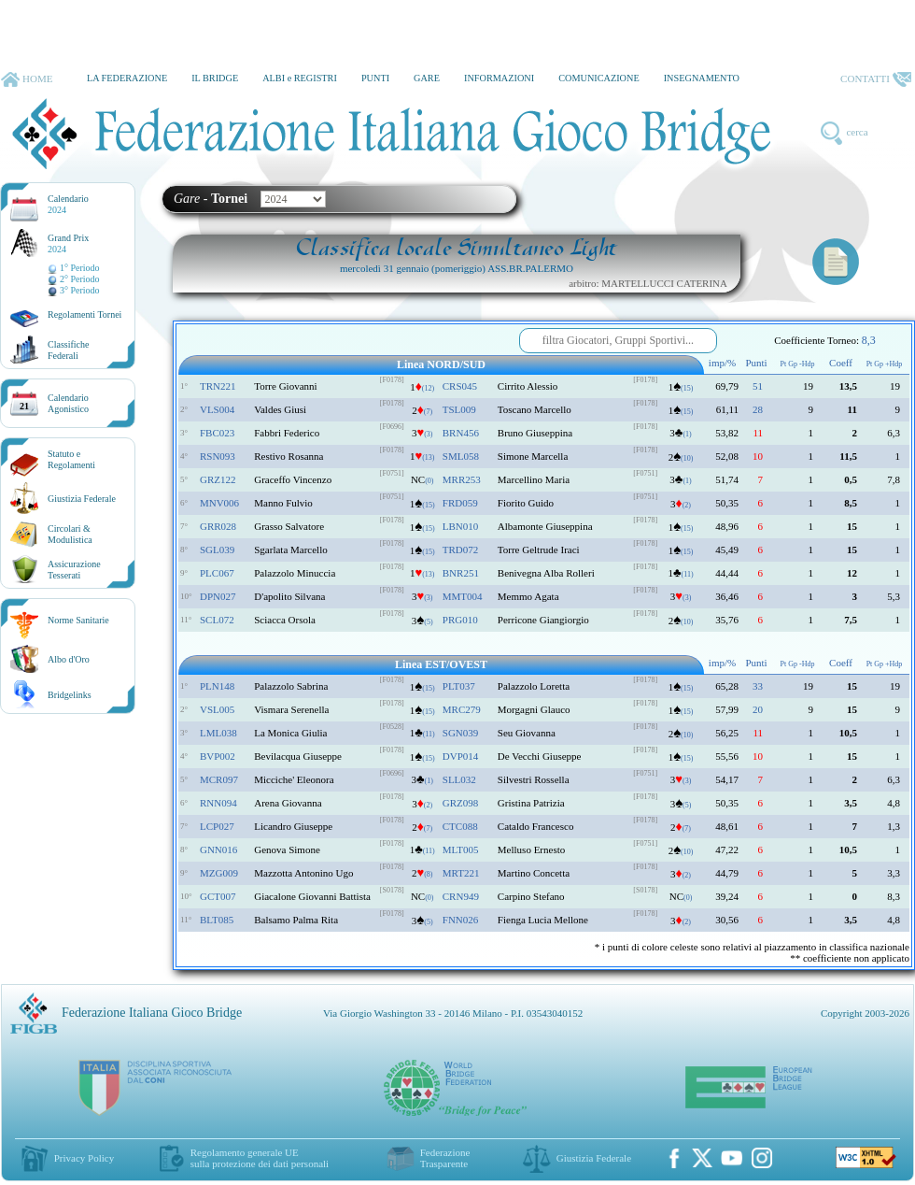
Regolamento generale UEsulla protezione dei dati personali (259, 1158)
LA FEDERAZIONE (127, 78)
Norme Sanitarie (78, 620)
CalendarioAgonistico (68, 403)
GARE (427, 78)
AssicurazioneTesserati (74, 569)
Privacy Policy (84, 1158)
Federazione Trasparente (445, 1158)
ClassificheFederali (68, 350)
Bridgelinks (70, 695)
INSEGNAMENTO (701, 78)
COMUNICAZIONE (599, 78)
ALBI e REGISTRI (299, 78)
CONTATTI (875, 79)
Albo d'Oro (69, 659)
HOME (26, 79)
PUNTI (375, 78)
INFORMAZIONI (499, 78)
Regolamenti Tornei (84, 314)
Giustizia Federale (82, 498)
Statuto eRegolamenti (71, 459)
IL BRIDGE (214, 78)
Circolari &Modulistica (70, 534)
